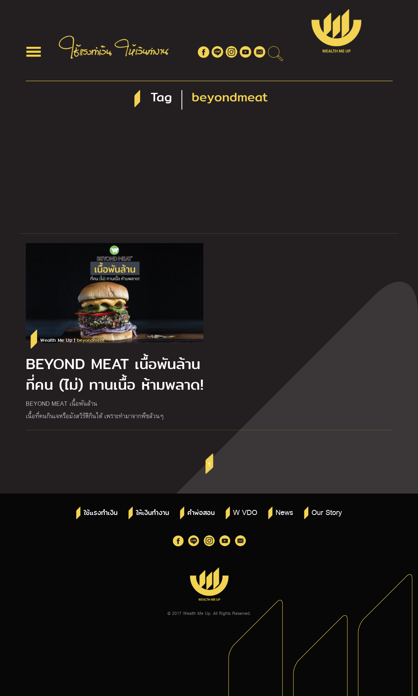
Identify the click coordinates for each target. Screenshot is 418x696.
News (284, 512)
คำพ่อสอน (201, 513)
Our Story (326, 512)
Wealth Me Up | (72, 340)
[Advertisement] (209, 174)
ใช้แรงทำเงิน (100, 513)
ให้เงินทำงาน (152, 513)
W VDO (245, 512)
